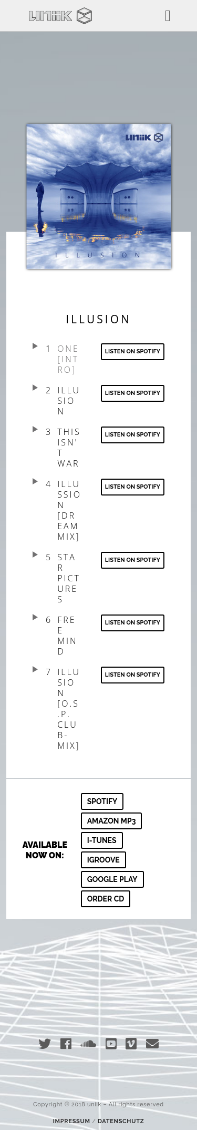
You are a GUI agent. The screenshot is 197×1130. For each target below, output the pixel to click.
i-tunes (102, 840)
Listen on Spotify (132, 393)
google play (112, 879)
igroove (103, 860)
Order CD (106, 899)
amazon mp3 (111, 821)
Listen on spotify (132, 351)
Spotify (102, 801)
